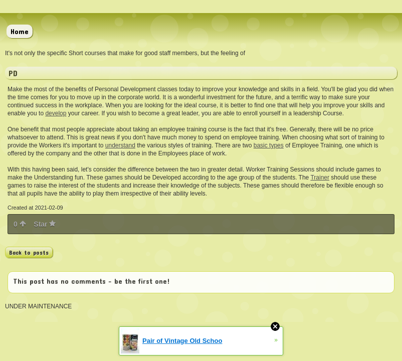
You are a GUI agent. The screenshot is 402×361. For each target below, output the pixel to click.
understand (120, 145)
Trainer (319, 177)
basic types (269, 145)
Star (45, 224)
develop (55, 113)
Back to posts (29, 252)
